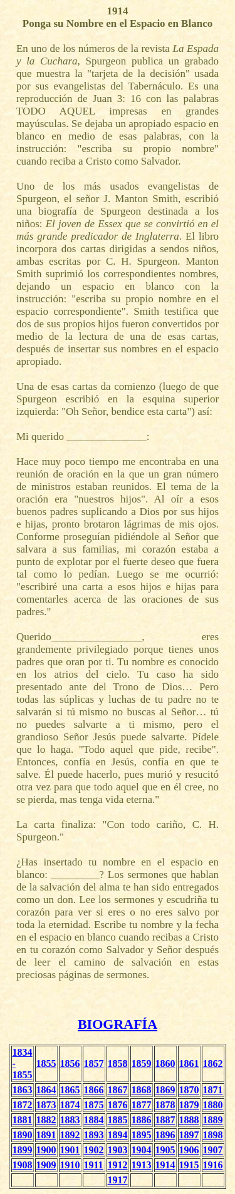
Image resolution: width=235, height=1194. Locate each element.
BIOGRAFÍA (117, 1024)
